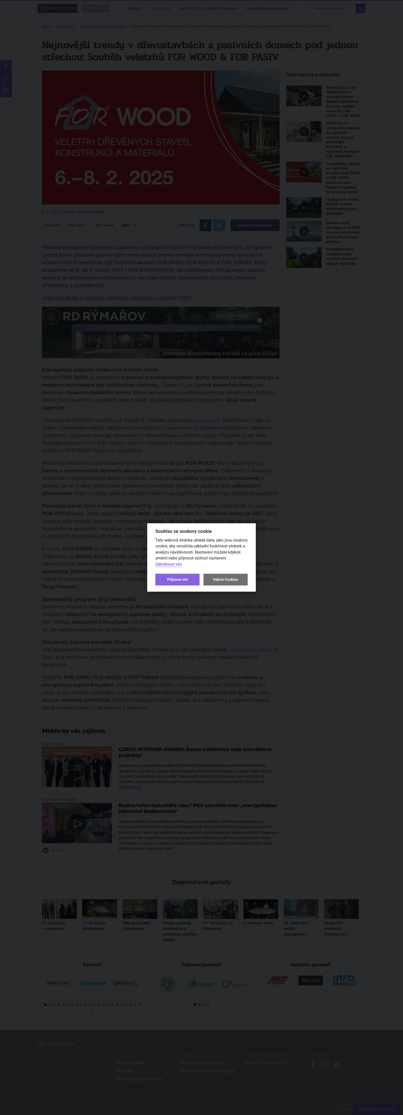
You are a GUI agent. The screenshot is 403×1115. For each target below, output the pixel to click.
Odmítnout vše (168, 564)
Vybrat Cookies (225, 579)
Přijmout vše (177, 579)
